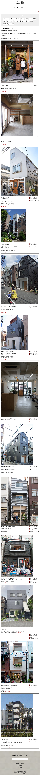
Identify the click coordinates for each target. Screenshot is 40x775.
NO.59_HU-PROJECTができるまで (8, 526)
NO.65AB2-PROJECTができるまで (8, 304)
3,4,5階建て (12, 18)
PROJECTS (20, 765)
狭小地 (22, 18)
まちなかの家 (5, 18)
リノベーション (10, 21)
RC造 (4, 21)
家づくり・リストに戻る (34, 11)
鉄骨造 (26, 18)
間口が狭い (18, 18)
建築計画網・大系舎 (20, 763)
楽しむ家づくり (17, 21)
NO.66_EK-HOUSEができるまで (7, 351)
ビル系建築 (12, 23)
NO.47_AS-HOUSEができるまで (7, 578)
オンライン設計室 (33, 197)
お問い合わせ (20, 759)
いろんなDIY (5, 23)
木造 (30, 18)
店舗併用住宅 (30, 21)
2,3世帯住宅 (24, 21)
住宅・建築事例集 (33, 85)
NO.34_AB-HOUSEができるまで (7, 684)
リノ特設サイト (20, 767)
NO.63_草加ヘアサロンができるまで (8, 418)
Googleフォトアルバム (34, 200)
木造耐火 (34, 18)
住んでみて (32, 529)
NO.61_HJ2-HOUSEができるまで (7, 466)
